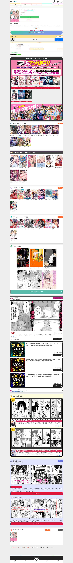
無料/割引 (26, 4)
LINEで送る (19, 54)
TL (36, 4)
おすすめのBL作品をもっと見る (36, 291)
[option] (21, 408)
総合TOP (15, 4)
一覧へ (59, 123)
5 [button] (37, 418)
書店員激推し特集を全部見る (37, 390)
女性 (15, 6)
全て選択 (12, 40)
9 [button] (43, 518)
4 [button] (35, 418)
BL (47, 4)
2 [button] (31, 518)
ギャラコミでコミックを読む (36, 32)
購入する (58, 40)
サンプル (29, 16)
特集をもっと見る (57, 298)
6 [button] (38, 518)
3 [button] (33, 418)
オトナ (58, 4)
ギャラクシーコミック (14, 547)
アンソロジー (23, 12)
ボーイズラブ (20, 6)
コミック (12, 6)
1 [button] (30, 418)
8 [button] (42, 418)
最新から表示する (59, 36)
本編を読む (29, 19)
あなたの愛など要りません (17, 497)
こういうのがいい (15, 463)
